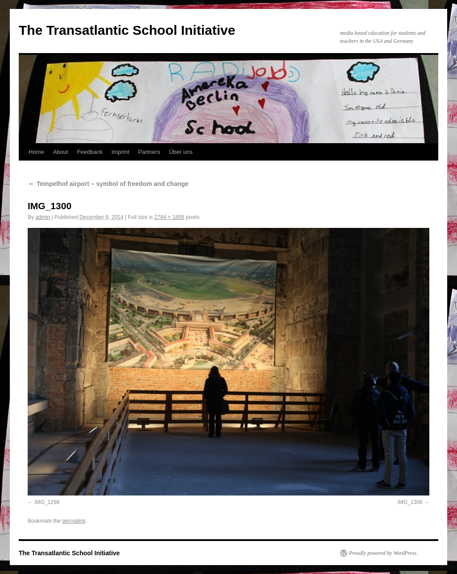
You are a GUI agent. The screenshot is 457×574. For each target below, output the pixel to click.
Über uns (181, 152)
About (60, 152)
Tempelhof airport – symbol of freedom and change (108, 183)
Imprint (120, 152)
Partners (149, 152)
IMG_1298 (46, 502)
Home (36, 152)
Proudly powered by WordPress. (383, 553)
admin (42, 217)
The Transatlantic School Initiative (127, 30)
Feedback (90, 152)
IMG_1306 (410, 502)
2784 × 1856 (169, 217)
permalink (73, 521)
